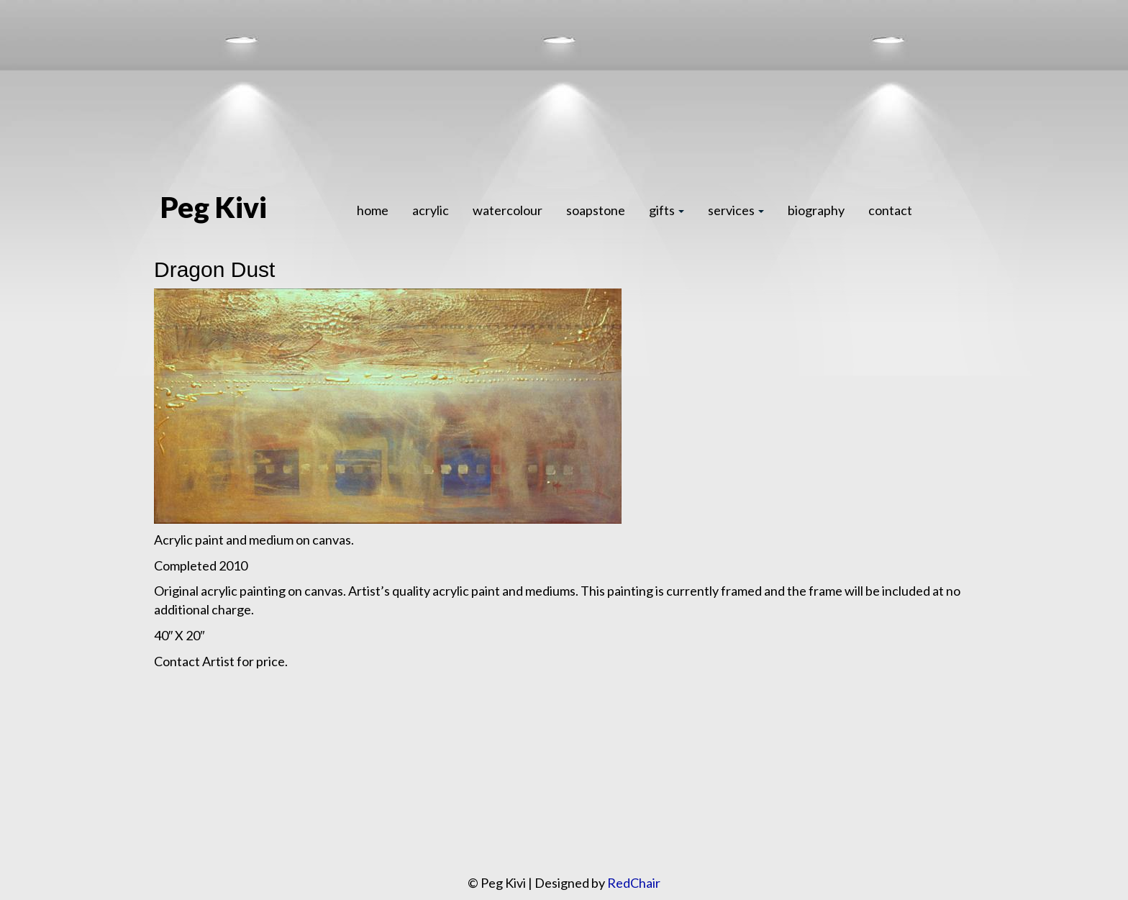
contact (890, 210)
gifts (666, 210)
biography (816, 210)
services (736, 210)
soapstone (595, 210)
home (372, 210)
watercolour (507, 210)
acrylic (430, 210)
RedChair (633, 883)
